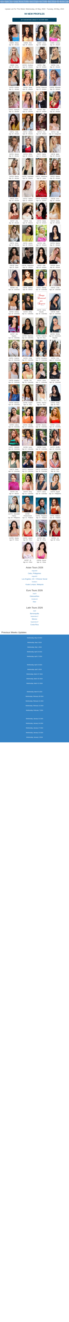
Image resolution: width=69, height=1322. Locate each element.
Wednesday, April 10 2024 (34, 665)
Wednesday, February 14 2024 (34, 705)
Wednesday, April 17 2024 (34, 656)
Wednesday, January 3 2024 (34, 737)
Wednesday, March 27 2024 (34, 674)
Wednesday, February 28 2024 (34, 696)
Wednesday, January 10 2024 (34, 732)
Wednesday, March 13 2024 (34, 683)
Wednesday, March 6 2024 (34, 691)
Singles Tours (8, 1)
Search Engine (34, 1)
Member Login (64, 1)
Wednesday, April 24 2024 (34, 651)
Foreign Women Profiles (21, 1)
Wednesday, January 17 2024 (34, 728)
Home (2, 1)
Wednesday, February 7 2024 (34, 710)
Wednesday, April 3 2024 (34, 669)
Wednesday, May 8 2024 (34, 642)
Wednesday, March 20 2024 (34, 678)
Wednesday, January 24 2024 (34, 723)
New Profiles (43, 1)
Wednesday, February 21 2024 (34, 701)
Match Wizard (52, 1)
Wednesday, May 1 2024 (34, 647)
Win (58, 1)
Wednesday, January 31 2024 (34, 718)
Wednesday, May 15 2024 (34, 638)
